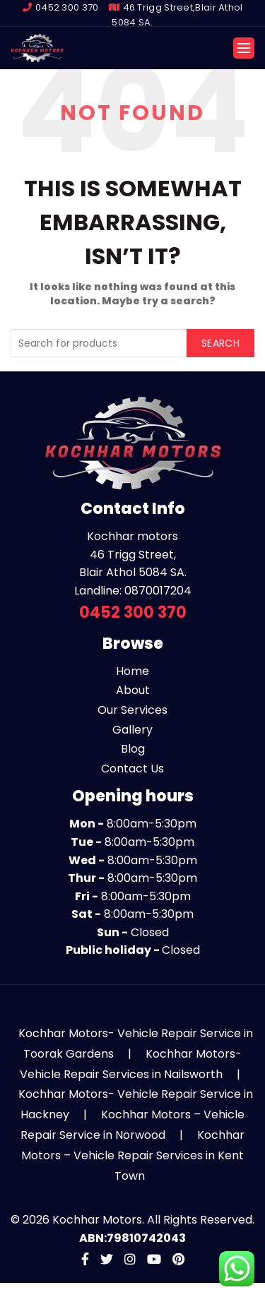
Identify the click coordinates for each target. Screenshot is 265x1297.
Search (220, 343)
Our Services (132, 710)
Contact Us (132, 768)
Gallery (132, 730)
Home (132, 671)
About (133, 690)
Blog (133, 749)
